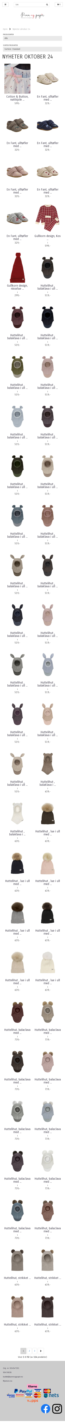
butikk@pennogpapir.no (13, 1377)
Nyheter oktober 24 (21, 29)
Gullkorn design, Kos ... (48, 238)
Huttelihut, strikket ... (17, 1278)
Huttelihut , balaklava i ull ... (47, 287)
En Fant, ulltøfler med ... (47, 98)
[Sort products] (32, 49)
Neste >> (41, 1351)
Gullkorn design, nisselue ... (17, 287)
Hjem (5, 29)
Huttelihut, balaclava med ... (17, 1031)
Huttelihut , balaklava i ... (47, 783)
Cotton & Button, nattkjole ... (17, 98)
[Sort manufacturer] (32, 38)
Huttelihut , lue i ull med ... (47, 833)
